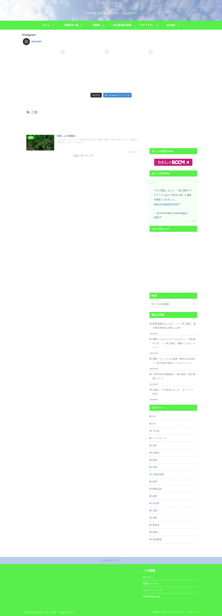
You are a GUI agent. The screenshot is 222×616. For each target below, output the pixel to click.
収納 (154, 460)
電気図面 (157, 539)
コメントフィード (153, 590)
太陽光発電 (158, 474)
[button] (194, 304)
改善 (154, 496)
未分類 (155, 503)
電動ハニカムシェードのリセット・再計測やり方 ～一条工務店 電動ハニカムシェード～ (174, 343)
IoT (154, 423)
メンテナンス (159, 438)
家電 (154, 481)
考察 (154, 517)
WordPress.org (151, 596)
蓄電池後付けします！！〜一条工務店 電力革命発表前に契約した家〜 (174, 325)
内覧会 (155, 452)
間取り (155, 532)
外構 (154, 467)
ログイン (148, 577)
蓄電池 (155, 525)
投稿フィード (150, 583)
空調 (154, 510)
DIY (154, 416)
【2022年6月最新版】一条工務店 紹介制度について (173, 376)
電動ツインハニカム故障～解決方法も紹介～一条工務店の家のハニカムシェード (174, 360)
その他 (155, 431)
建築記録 (157, 488)
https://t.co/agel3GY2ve (167, 204)
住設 (154, 445)
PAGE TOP (111, 560)
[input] (173, 304)
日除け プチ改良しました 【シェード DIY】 (174, 391)
